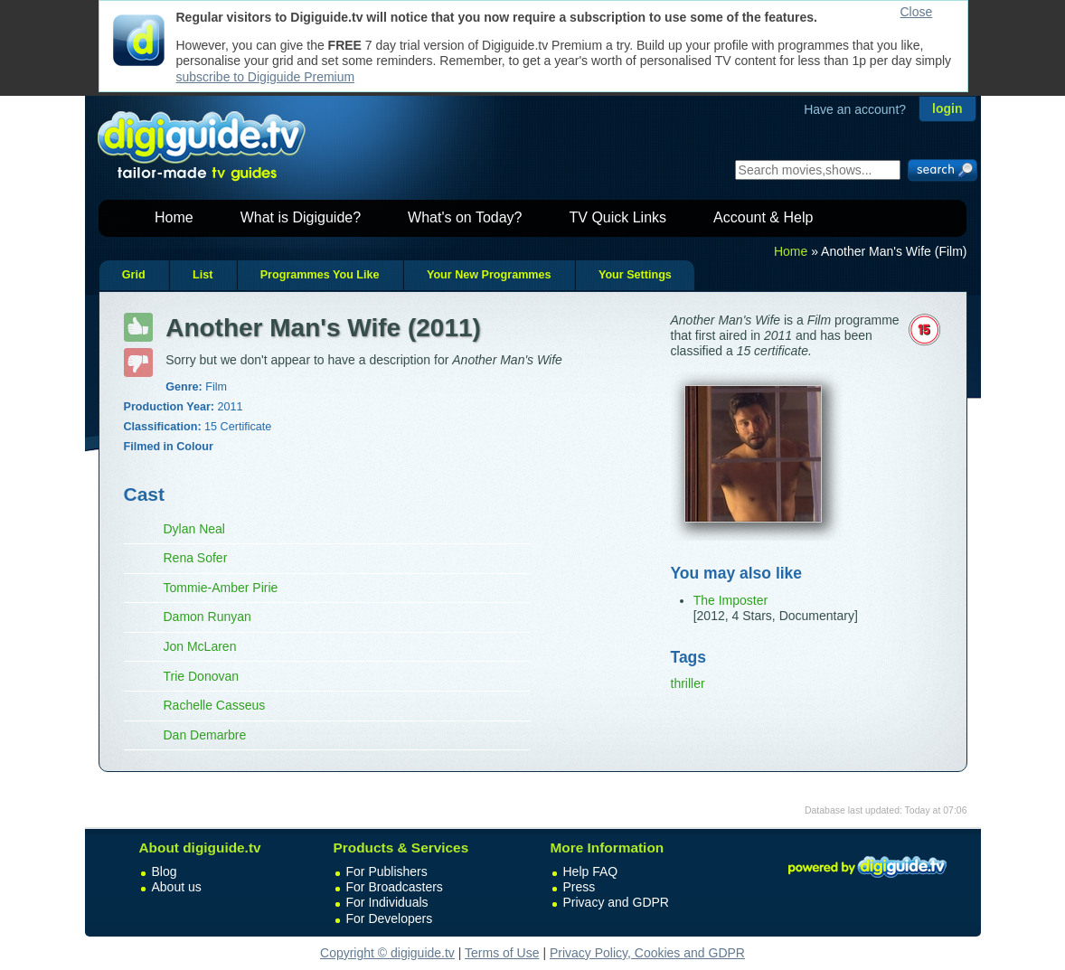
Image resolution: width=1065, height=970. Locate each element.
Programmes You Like (320, 274)
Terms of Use (502, 953)
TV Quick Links (617, 217)
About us (177, 887)
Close (916, 12)
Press (579, 887)
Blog (164, 871)
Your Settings (635, 274)
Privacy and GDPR (616, 902)
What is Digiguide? (300, 217)
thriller (688, 683)
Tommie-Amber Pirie (221, 587)
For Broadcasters (394, 887)
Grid (134, 274)
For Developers (389, 918)
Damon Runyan (207, 616)
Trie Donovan (202, 676)
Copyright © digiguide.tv (387, 953)
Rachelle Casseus (215, 705)
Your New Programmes (489, 274)
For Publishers (387, 871)
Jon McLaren (200, 646)
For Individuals (387, 902)
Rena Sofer (196, 558)
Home (174, 217)
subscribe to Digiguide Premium (265, 77)
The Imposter (730, 600)
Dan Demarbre (205, 735)
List (202, 274)
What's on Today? (465, 217)
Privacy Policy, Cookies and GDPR (647, 953)
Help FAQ (590, 871)
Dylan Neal (194, 529)
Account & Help (763, 217)
